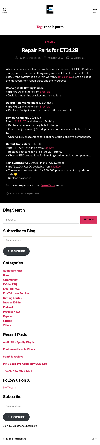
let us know (65, 77)
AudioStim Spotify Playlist (19, 342)
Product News (12, 311)
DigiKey (49, 148)
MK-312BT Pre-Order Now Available (25, 363)
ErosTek (45, 91)
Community (10, 279)
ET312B (22, 193)
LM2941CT (19, 121)
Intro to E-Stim (12, 302)
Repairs (50, 42)
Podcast (8, 307)
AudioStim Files (12, 270)
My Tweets (9, 387)
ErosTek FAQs (11, 289)
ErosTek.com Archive (16, 293)
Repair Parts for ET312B (50, 50)
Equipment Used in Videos (19, 349)
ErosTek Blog (19, 438)
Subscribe (16, 251)
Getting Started (12, 298)
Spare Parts (48, 185)
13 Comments (77, 57)
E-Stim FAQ (10, 284)
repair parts (33, 193)
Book (6, 275)
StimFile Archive (13, 356)
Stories (7, 320)
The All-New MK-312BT (17, 371)
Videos (7, 325)
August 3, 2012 (55, 57)
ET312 (13, 193)
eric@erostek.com (32, 57)
